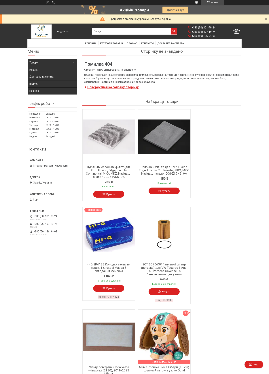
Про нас (132, 43)
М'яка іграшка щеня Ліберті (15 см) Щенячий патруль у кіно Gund (215, 268)
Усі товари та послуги (225, 313)
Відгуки (33, 83)
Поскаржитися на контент (135, 370)
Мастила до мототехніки (151, 338)
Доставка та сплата (170, 43)
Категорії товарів (111, 43)
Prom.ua (152, 364)
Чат (254, 364)
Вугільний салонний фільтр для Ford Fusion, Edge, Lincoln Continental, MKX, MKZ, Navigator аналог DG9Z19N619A (108, 171)
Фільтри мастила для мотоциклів (156, 347)
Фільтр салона (36, 334)
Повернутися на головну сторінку (113, 87)
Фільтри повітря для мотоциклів (155, 343)
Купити (110, 194)
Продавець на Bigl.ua (135, 367)
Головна (90, 43)
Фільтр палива (36, 349)
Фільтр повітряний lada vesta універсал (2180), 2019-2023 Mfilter (161, 270)
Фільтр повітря (37, 344)
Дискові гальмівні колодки (98, 334)
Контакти (147, 43)
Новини (33, 69)
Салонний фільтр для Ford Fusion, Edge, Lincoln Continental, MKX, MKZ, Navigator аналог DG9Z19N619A (161, 171)
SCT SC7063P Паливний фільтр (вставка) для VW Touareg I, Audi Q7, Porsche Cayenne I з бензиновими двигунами (108, 271)
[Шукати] (174, 31)
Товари (33, 62)
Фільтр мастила (37, 339)
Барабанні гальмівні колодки (99, 339)
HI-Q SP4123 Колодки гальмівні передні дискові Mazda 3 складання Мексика (215, 170)
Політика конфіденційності (165, 370)
